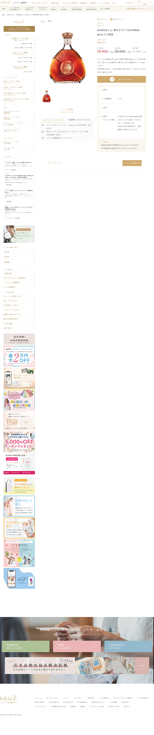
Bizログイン (92, 711)
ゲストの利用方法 (117, 698)
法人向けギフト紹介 (76, 711)
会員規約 (38, 711)
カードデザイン (87, 698)
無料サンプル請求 (25, 646)
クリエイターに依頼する (47, 702)
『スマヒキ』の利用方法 (71, 3)
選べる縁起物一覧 (141, 702)
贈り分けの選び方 (89, 702)
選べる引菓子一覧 (124, 702)
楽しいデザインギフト (42, 3)
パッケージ (73, 698)
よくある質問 (77, 646)
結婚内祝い (85, 3)
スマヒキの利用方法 (71, 702)
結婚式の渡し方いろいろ (43, 706)
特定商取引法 (120, 706)
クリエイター (55, 711)
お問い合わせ (128, 646)
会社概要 (138, 706)
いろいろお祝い (106, 3)
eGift (115, 3)
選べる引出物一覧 (106, 702)
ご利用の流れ (56, 3)
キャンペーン (39, 698)
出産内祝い (95, 3)
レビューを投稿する (132, 162)
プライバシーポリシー (99, 706)
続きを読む (13, 169)
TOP (3, 14)
